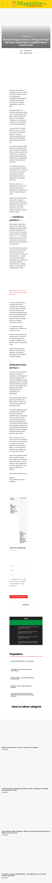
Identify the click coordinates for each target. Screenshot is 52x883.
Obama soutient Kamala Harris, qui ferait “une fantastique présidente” (18, 292)
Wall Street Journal (16, 236)
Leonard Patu (27, 50)
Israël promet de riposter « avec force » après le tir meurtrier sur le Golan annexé (23, 537)
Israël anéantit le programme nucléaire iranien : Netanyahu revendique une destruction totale (25, 789)
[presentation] (20, 591)
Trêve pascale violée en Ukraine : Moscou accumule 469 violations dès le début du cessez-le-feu (26, 832)
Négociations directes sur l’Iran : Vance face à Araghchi (20, 747)
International (26, 36)
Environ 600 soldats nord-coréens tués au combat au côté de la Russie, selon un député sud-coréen (22, 695)
